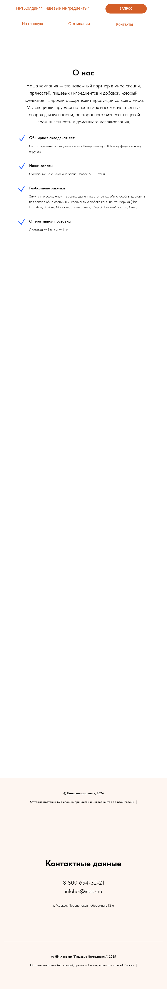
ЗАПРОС (126, 8)
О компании (79, 24)
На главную (32, 24)
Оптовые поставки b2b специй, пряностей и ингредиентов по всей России (83, 802)
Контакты (124, 24)
